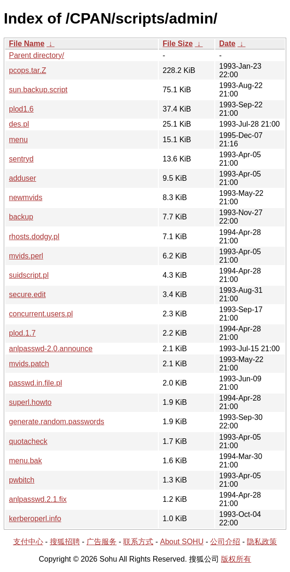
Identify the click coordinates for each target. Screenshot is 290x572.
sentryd (21, 159)
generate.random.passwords (56, 422)
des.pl (19, 124)
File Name (27, 44)
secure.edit (27, 294)
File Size (178, 44)
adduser (22, 178)
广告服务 (101, 542)
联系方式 (138, 542)
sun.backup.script (38, 90)
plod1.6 (21, 109)
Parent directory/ (36, 55)
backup (21, 217)
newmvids (25, 197)
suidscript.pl (28, 275)
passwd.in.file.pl (35, 383)
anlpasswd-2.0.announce (51, 349)
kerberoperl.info (35, 519)
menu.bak (25, 461)
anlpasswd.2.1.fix (38, 499)
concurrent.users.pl (41, 314)
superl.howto (30, 402)
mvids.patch (29, 364)
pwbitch (21, 480)
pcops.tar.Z (27, 70)
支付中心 (28, 542)
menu (18, 140)
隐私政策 (262, 542)
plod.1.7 (22, 333)
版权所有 (236, 559)
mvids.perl (26, 256)
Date (227, 44)
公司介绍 (225, 542)
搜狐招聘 (65, 542)
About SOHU (181, 542)
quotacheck (28, 441)
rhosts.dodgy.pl (34, 237)
